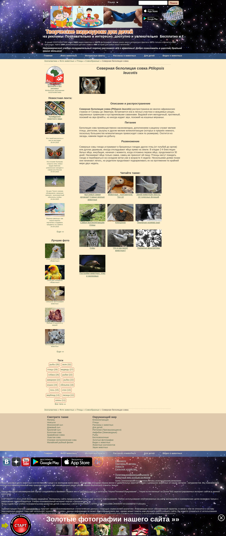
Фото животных (69, 55)
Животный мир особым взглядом (132, 477)
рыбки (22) (67, 375)
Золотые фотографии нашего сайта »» (112, 519)
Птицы (96, 422)
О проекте (120, 461)
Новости (119, 466)
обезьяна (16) (67, 385)
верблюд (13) (53, 395)
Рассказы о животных (124, 55)
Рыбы (95, 435)
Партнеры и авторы (125, 464)
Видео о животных (172, 55)
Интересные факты (95, 55)
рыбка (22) (69, 380)
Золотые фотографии (103, 440)
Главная (48, 55)
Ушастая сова (54, 437)
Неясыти (51, 422)
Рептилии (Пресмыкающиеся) (107, 430)
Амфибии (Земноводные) (105, 432)
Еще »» (60, 231)
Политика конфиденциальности (132, 475)
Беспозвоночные (101, 437)
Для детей (149, 55)
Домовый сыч (53, 427)
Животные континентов (104, 445)
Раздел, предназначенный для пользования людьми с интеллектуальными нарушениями (148, 480)
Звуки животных (100, 447)
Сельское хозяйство (126, 469)
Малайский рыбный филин (60, 442)
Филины (51, 420)
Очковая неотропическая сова (61, 440)
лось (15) (54, 390)
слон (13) (66, 390)
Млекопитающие (101, 420)
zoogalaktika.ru (33, 509)
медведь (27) (67, 369)
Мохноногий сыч (55, 425)
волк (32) (66, 364)
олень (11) (60, 400)
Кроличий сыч (54, 430)
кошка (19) (52, 385)
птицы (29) (52, 369)
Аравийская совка (56, 435)
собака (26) (53, 375)
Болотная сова (54, 432)
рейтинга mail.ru (88, 491)
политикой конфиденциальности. (160, 514)
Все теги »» (60, 404)
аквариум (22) (53, 380)
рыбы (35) (54, 364)
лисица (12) (68, 395)
